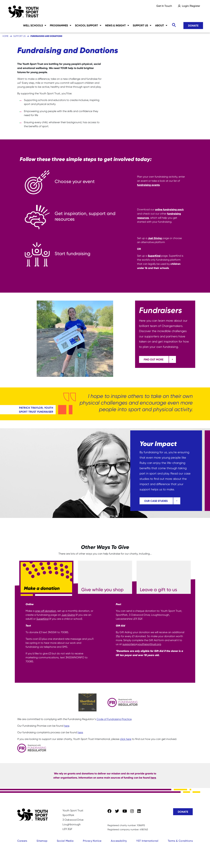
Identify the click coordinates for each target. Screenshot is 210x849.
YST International (147, 840)
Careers (22, 840)
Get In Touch (164, 5)
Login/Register (191, 5)
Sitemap (42, 840)
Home (5, 36)
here (66, 725)
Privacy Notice (92, 840)
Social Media (65, 840)
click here (125, 739)
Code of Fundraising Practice (114, 719)
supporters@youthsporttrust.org (141, 644)
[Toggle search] (173, 25)
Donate (193, 25)
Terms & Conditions (180, 840)
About (161, 25)
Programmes (60, 25)
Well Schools (34, 25)
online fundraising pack (169, 209)
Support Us (142, 25)
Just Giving (155, 238)
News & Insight (117, 25)
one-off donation (45, 610)
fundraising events (148, 185)
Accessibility (119, 840)
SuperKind (154, 255)
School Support (88, 25)
